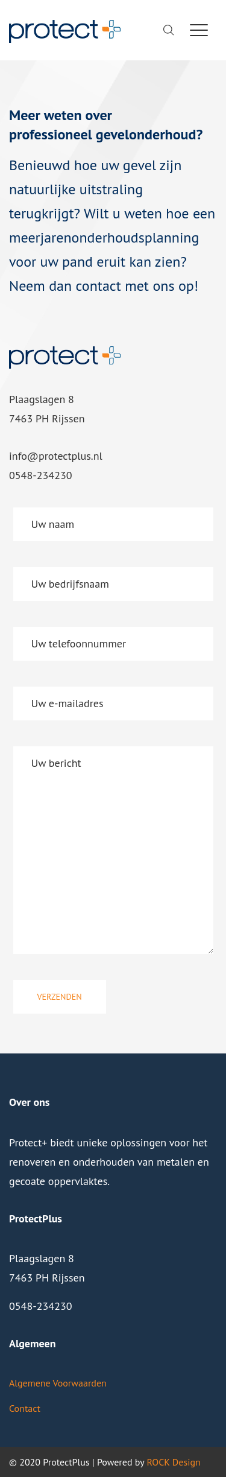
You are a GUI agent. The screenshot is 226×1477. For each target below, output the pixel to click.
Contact (24, 1408)
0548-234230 (40, 475)
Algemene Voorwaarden (58, 1383)
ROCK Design (173, 1462)
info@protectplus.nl (55, 456)
